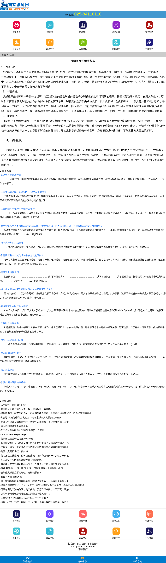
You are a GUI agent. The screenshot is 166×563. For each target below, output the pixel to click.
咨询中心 (82, 559)
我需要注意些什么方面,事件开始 (17, 438)
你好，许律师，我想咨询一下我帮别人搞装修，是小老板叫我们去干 (35, 421)
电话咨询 (72, 543)
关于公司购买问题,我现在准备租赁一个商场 (22, 430)
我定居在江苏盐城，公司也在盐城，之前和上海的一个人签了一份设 (35, 455)
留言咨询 (94, 543)
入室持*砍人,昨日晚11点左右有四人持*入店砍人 (25, 498)
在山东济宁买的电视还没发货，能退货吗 (21, 460)
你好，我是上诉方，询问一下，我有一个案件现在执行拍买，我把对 (35, 502)
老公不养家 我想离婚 (11, 476)
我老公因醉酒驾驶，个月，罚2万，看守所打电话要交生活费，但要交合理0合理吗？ (43, 485)
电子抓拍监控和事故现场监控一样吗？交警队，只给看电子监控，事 (35, 481)
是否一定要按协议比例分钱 (14, 451)
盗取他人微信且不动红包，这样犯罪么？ (21, 472)
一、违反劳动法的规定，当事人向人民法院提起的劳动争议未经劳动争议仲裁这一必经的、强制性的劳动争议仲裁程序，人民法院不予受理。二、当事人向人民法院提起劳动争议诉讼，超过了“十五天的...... (82, 213)
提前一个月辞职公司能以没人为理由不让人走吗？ (26, 493)
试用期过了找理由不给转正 (14, 404)
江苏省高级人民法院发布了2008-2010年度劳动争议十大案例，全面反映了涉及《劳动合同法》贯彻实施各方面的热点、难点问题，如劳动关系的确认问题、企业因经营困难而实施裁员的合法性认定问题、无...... (82, 196)
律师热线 (27, 559)
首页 (4, 54)
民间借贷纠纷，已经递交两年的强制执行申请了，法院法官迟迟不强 (35, 443)
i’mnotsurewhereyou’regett (14, 434)
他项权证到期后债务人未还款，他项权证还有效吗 (26, 409)
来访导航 (137, 559)
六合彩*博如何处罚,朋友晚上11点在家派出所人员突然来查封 (31, 417)
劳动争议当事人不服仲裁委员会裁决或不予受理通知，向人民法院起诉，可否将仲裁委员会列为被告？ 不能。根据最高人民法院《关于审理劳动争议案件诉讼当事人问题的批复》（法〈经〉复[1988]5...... (82, 230)
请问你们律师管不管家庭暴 (14, 426)
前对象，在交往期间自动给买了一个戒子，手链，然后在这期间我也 (35, 464)
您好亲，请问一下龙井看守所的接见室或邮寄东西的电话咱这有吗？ (35, 447)
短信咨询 (83, 543)
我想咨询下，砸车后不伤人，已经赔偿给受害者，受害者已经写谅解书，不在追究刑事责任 (46, 413)
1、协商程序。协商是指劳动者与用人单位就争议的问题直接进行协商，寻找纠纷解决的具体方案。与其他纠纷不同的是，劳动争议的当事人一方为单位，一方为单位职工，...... (82, 179)
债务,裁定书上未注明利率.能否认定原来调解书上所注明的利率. (32, 468)
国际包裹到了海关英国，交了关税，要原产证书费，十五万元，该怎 (35, 489)
